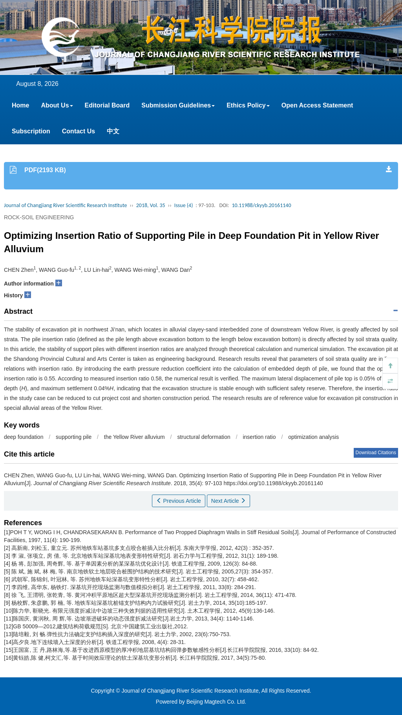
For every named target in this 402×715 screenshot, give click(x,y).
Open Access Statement (317, 105)
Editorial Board (107, 105)
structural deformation (203, 437)
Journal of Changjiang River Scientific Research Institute (65, 205)
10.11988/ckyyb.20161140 (261, 205)
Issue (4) (183, 205)
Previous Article (178, 501)
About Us (57, 105)
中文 (113, 131)
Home (20, 105)
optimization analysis (313, 437)
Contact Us (78, 131)
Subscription (31, 131)
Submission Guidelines (178, 105)
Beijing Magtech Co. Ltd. (216, 702)
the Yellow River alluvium (134, 437)
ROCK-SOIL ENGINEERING (39, 217)
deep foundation (23, 437)
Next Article (228, 501)
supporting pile (73, 437)
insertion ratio (259, 437)
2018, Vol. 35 (150, 205)
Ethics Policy (248, 105)
